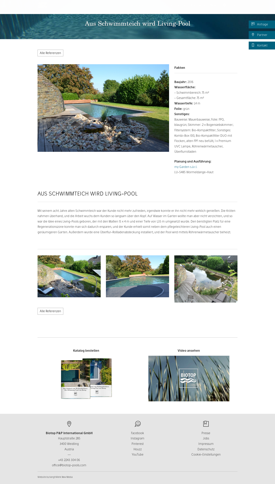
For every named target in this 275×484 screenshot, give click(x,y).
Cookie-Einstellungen (206, 454)
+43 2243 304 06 (69, 460)
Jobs (206, 438)
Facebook (137, 433)
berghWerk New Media (61, 477)
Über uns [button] (157, 9)
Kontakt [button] (198, 9)
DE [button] (229, 9)
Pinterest (138, 444)
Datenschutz (205, 449)
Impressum (206, 444)
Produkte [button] (135, 9)
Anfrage (259, 24)
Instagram (137, 438)
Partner (259, 35)
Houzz (137, 449)
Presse (206, 433)
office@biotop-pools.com (69, 465)
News (214, 9)
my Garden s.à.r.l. (185, 167)
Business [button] (178, 9)
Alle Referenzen (50, 53)
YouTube (137, 454)
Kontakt (259, 45)
